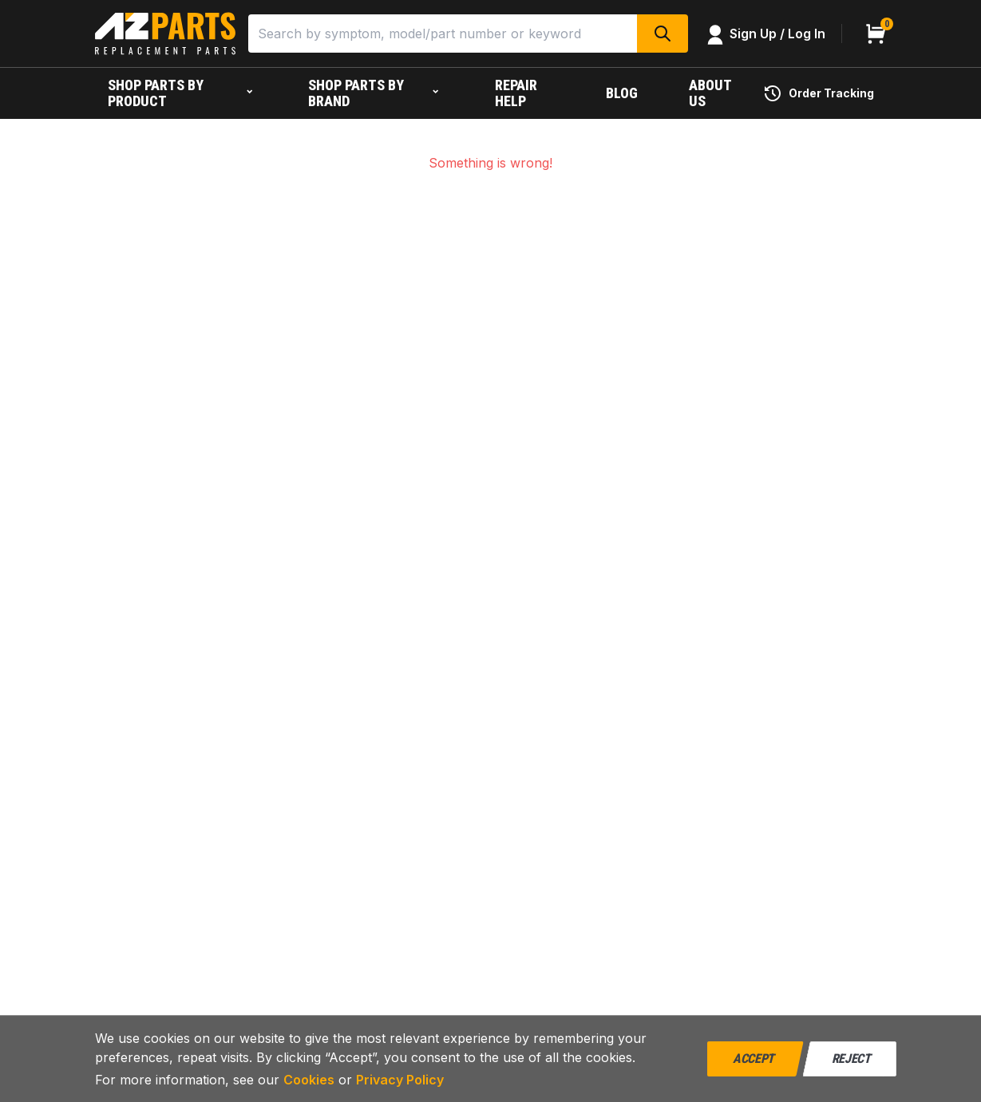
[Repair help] (525, 93)
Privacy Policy (400, 1080)
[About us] (713, 93)
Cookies (308, 1080)
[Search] (442, 33)
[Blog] (622, 93)
